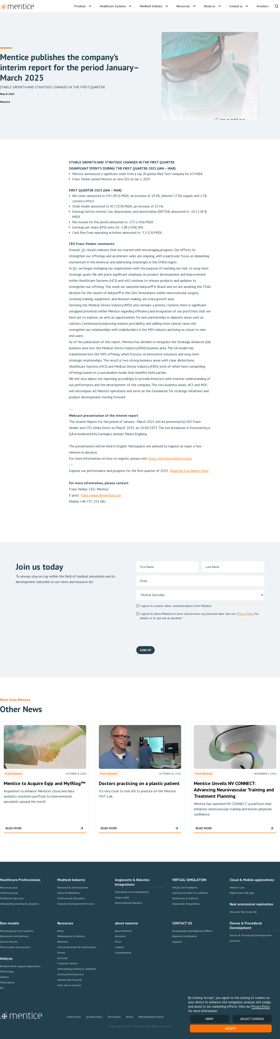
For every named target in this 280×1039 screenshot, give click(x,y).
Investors (120, 936)
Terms (129, 1016)
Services (235, 940)
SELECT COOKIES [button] (252, 1019)
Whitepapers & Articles (71, 936)
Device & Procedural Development (250, 935)
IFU (2, 987)
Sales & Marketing (68, 892)
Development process (70, 974)
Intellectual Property (69, 979)
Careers (119, 947)
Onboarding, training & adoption (19, 903)
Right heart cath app (242, 892)
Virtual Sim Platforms (185, 887)
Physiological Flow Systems (16, 931)
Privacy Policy (261, 1006)
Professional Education (71, 898)
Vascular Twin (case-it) (243, 911)
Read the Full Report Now (189, 470)
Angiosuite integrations (186, 903)
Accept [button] (230, 1028)
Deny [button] (209, 1019)
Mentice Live (237, 887)
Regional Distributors (184, 936)
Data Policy (74, 1016)
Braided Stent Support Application (20, 966)
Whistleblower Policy (151, 1016)
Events (61, 952)
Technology (7, 971)
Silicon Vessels (9, 941)
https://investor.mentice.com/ (170, 458)
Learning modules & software (190, 892)
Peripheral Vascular (11, 898)
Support (177, 941)
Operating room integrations (132, 892)
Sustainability (123, 952)
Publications (7, 982)
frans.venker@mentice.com (101, 495)
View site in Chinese (69, 985)
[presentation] (231, 632)
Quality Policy (94, 1016)
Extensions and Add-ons (14, 936)
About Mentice (123, 931)
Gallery (4, 977)
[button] (83, 6)
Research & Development (72, 887)
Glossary (62, 958)
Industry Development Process (75, 903)
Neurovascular (9, 887)
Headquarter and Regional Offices (192, 931)
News (60, 931)
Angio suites (122, 897)
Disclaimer (114, 1016)
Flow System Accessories (15, 947)
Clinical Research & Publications (76, 947)
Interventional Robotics (128, 902)
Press (118, 941)
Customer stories (67, 963)
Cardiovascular (9, 892)
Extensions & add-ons (185, 898)
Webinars (62, 941)
